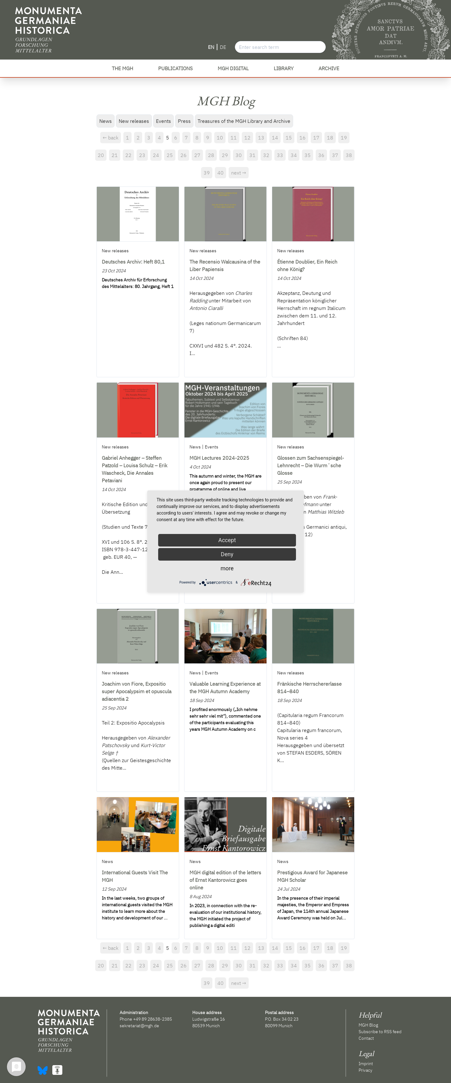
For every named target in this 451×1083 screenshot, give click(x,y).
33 (280, 155)
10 (220, 137)
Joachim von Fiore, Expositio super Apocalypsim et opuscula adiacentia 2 (136, 691)
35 (307, 155)
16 (302, 137)
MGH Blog (368, 1025)
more (227, 568)
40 (220, 173)
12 (247, 137)
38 (349, 155)
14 (275, 137)
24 (156, 155)
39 (207, 173)
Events (163, 121)
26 (183, 155)
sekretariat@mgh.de (139, 1025)
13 (261, 137)
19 (344, 137)
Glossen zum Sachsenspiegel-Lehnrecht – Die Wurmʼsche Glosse (310, 465)
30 (239, 155)
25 (170, 155)
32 (266, 155)
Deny (227, 554)
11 (234, 137)
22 (128, 155)
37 (335, 155)
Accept (227, 540)
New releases (134, 121)
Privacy (365, 1070)
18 (330, 137)
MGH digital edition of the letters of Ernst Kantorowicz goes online (225, 880)
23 (142, 155)
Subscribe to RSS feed (380, 1031)
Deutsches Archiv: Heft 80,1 (133, 262)
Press (184, 121)
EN (211, 47)
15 (289, 137)
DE (223, 47)
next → (238, 173)
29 (225, 155)
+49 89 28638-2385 (152, 1019)
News (105, 121)
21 (114, 155)
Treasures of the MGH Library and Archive (244, 121)
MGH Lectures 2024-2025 (219, 458)
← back (110, 137)
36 (321, 155)
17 (316, 137)
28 (211, 155)
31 (252, 155)
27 (197, 155)
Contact (366, 1038)
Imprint (366, 1063)
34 (294, 155)
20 (101, 155)
